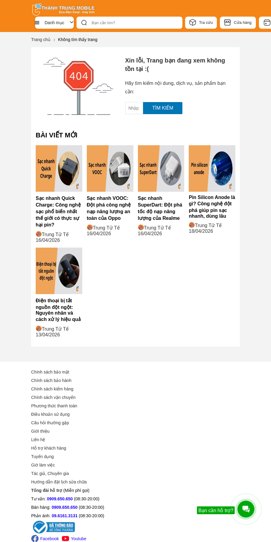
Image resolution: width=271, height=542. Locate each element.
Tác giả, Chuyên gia (159, 414)
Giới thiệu (149, 372)
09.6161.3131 (65, 456)
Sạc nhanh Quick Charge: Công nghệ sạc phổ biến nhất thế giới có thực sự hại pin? (58, 211)
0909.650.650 (60, 439)
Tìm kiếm (162, 108)
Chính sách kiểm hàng (52, 388)
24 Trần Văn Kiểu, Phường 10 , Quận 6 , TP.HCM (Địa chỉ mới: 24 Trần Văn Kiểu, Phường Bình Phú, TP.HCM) (190, 443)
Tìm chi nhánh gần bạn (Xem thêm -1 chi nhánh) (182, 508)
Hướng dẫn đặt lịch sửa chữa (168, 422)
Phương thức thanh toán (54, 405)
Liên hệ (147, 380)
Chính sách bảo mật (50, 372)
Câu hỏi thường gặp (50, 422)
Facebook (45, 479)
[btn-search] (84, 23)
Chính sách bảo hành (51, 380)
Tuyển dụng (151, 397)
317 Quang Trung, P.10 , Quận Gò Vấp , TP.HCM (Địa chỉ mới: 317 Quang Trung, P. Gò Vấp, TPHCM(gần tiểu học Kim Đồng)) (193, 478)
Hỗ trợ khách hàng (157, 388)
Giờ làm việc (152, 405)
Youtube (74, 479)
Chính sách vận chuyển (53, 397)
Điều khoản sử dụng (50, 414)
